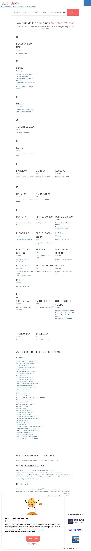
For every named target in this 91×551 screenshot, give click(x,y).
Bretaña (46, 472)
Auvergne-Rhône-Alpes (42, 470)
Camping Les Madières (24, 286)
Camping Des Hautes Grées (25, 74)
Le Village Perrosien (44, 223)
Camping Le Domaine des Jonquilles (23, 308)
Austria (36, 489)
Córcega (22, 474)
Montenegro (64, 493)
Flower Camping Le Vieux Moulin (25, 83)
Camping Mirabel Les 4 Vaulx (64, 313)
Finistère (22, 460)
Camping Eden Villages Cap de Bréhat (25, 272)
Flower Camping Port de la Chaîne (43, 256)
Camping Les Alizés (43, 177)
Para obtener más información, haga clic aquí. (20, 531)
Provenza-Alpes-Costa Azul (28, 479)
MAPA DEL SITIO (75, 548)
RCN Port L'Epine (43, 340)
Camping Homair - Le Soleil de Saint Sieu (25, 178)
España (50, 491)
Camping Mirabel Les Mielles (63, 315)
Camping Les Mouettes (63, 239)
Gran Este (36, 474)
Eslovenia (37, 491)
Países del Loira (58, 477)
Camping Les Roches (24, 76)
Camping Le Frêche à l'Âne (25, 239)
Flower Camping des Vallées (45, 307)
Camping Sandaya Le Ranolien (64, 223)
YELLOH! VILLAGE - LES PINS (24, 87)
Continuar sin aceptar (54, 496)
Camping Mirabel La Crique (64, 311)
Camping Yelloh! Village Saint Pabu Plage (24, 79)
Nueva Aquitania (25, 477)
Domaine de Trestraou (63, 227)
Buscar (73, 12)
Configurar (33, 544)
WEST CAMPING (61, 229)
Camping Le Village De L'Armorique (22, 260)
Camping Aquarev (62, 177)
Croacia (61, 489)
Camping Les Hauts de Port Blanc (24, 224)
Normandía (67, 474)
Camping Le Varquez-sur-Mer (63, 272)
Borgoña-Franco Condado (27, 472)
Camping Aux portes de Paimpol (25, 154)
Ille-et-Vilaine (37, 460)
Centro (59, 472)
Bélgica (48, 489)
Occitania (41, 477)
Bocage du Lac (22, 132)
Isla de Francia (51, 474)
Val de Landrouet (42, 200)
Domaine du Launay (23, 275)
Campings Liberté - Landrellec (64, 259)
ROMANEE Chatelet (63, 319)
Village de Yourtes (22, 53)
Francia (63, 491)
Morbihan (51, 460)
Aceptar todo (32, 538)
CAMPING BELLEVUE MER (25, 109)
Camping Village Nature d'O (24, 111)
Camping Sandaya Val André (44, 243)
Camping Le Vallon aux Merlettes (25, 200)
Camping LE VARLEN (43, 271)
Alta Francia (23, 470)
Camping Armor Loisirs (24, 340)
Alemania (22, 489)
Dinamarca (23, 491)
